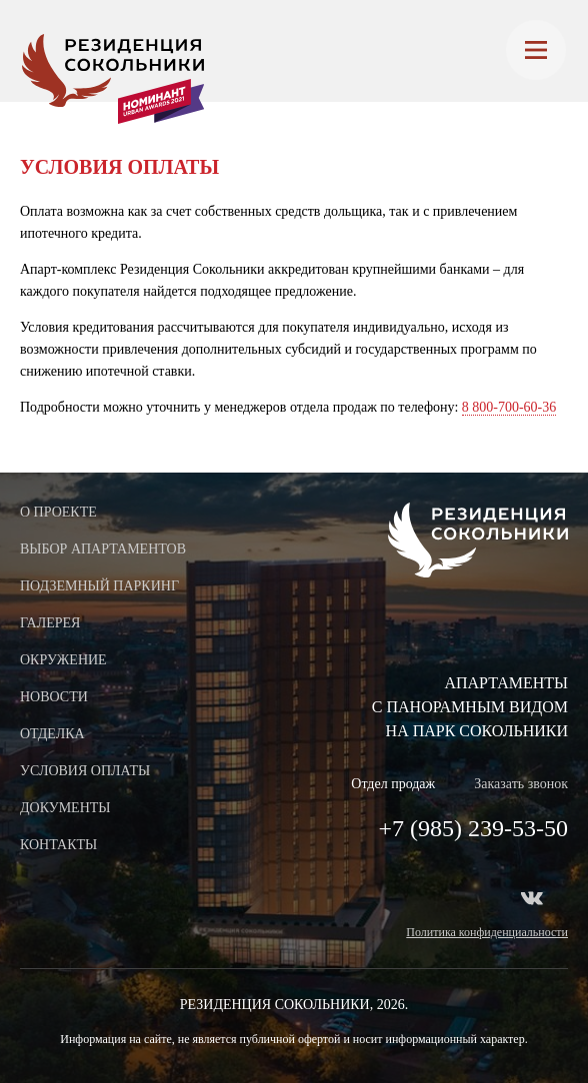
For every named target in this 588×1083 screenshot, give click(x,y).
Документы (65, 807)
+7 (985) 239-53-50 (473, 828)
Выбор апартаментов (103, 549)
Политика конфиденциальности (487, 932)
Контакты (58, 844)
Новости (54, 696)
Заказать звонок (521, 783)
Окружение (63, 659)
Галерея (50, 622)
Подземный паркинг (99, 585)
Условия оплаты (85, 770)
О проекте (58, 512)
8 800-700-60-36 (509, 407)
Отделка (52, 733)
